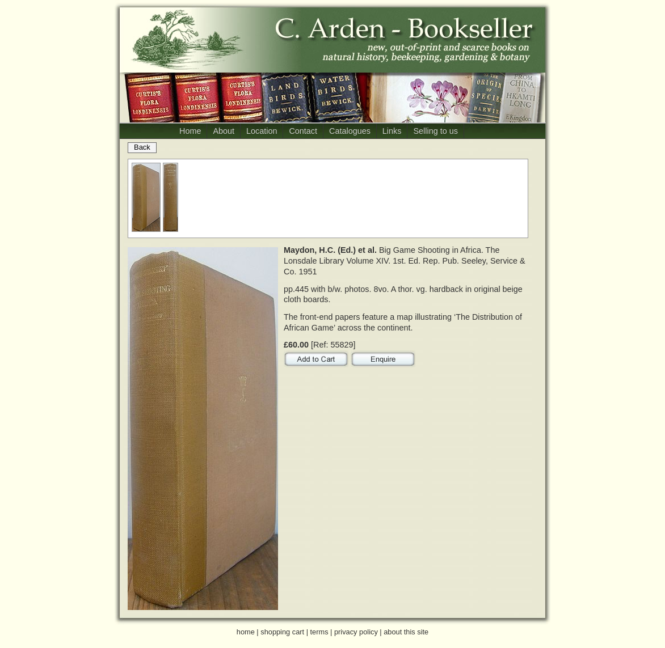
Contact (303, 130)
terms (319, 632)
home (246, 632)
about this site (406, 632)
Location (261, 130)
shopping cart (282, 632)
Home (190, 130)
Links (392, 130)
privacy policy (356, 632)
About (223, 130)
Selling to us (435, 130)
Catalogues (350, 130)
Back (142, 147)
